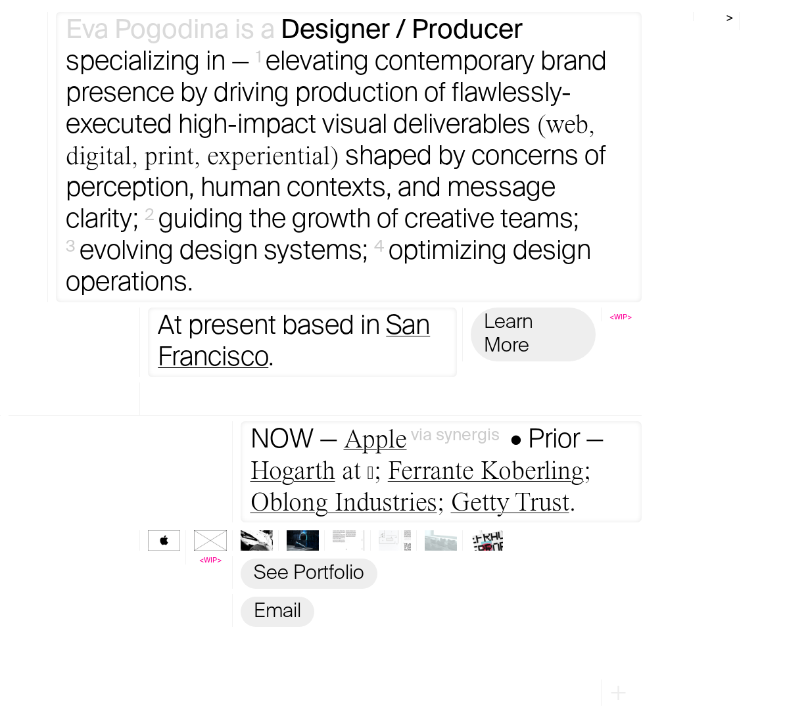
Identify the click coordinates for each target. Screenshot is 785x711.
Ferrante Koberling (486, 472)
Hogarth (292, 472)
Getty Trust (510, 503)
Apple (375, 440)
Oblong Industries (343, 503)
